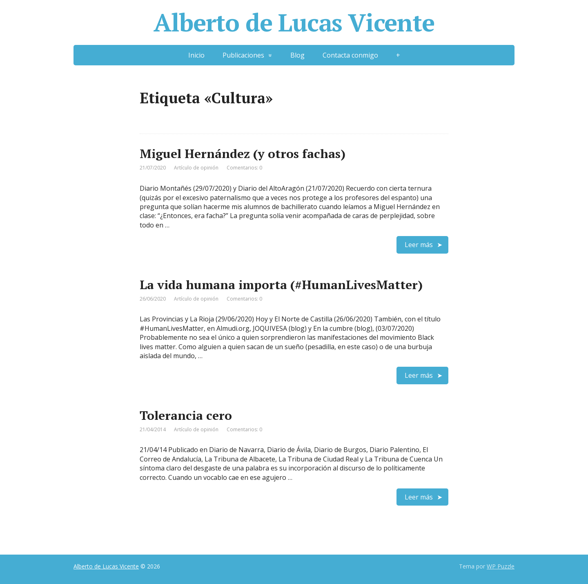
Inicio (196, 55)
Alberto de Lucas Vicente (294, 22)
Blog (297, 55)
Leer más (419, 244)
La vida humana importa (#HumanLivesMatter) (281, 284)
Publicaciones (243, 55)
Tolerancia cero (186, 415)
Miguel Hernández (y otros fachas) (242, 153)
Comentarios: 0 (244, 167)
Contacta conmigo (350, 55)
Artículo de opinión (196, 167)
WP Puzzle (500, 566)
